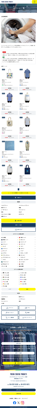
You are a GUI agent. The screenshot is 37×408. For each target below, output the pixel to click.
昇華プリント (4, 216)
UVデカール (21, 214)
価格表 (18, 201)
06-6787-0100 (19, 338)
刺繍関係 (3, 299)
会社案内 (11, 398)
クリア (10, 289)
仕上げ (20, 212)
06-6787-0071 (25, 384)
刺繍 (20, 207)
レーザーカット (4, 209)
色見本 (18, 293)
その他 (2, 303)
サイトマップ (24, 398)
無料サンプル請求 (18, 353)
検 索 (27, 289)
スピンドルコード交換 (5, 214)
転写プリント (4, 207)
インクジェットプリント (24, 205)
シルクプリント (4, 205)
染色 (2, 212)
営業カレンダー (17, 398)
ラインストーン (22, 209)
